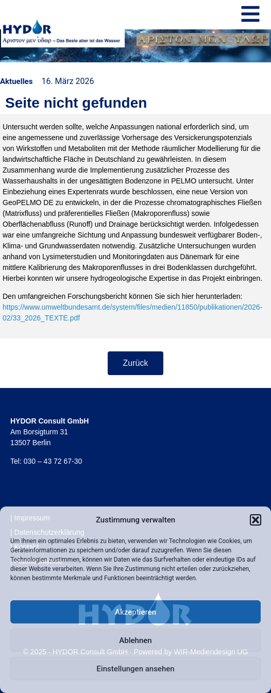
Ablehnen (135, 640)
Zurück (135, 363)
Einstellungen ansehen (135, 668)
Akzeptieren (135, 612)
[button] (255, 520)
